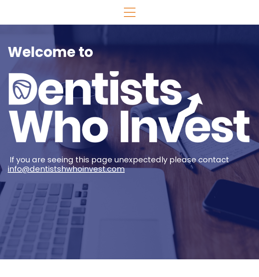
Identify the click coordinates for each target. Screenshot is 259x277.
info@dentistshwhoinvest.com (66, 169)
